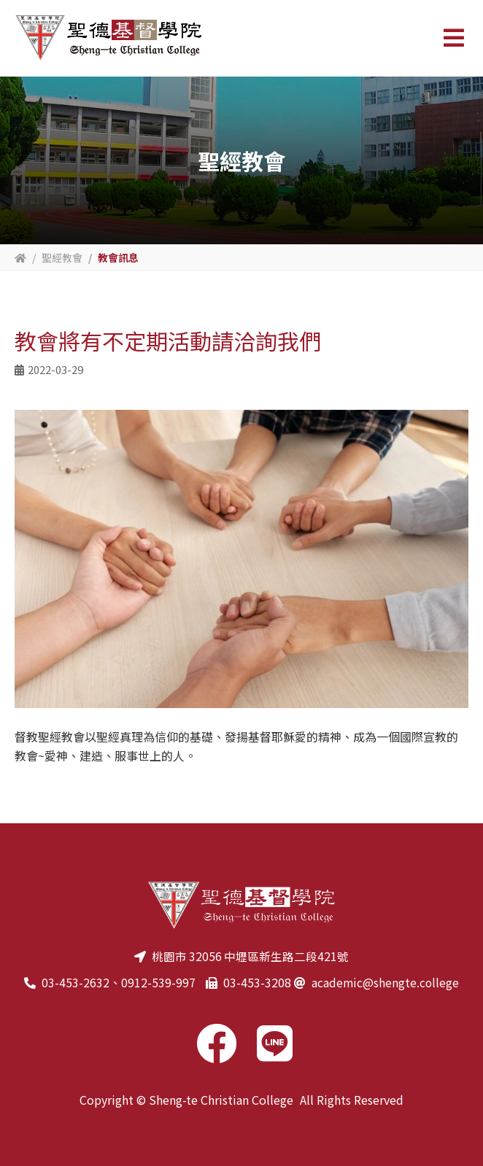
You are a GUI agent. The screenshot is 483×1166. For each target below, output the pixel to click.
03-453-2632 (75, 982)
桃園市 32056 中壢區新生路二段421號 (250, 956)
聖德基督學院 (108, 38)
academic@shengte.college (385, 982)
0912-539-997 (157, 982)
